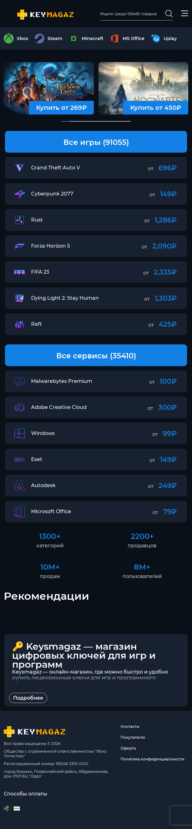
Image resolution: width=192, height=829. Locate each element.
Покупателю (133, 737)
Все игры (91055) (96, 142)
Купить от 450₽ (155, 107)
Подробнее (28, 698)
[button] (65, 121)
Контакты (130, 726)
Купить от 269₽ (61, 107)
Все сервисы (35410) (96, 355)
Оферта (128, 748)
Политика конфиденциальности (152, 759)
